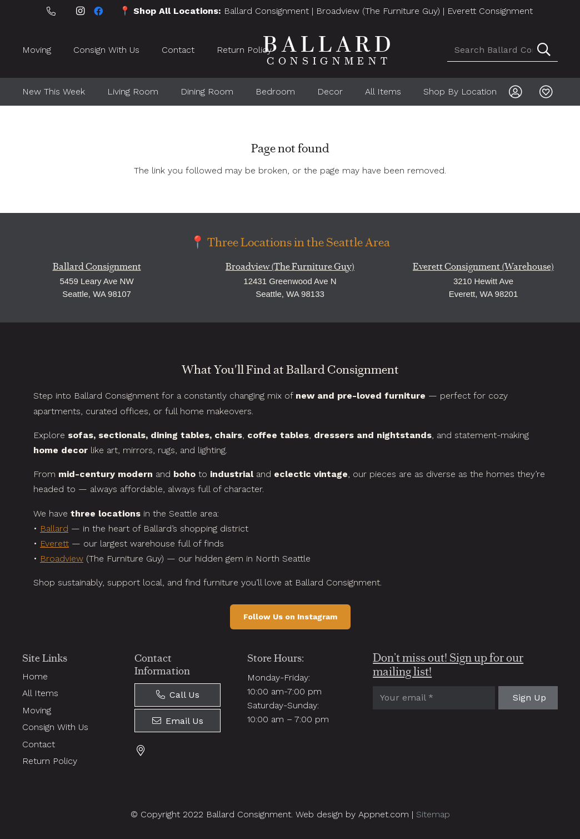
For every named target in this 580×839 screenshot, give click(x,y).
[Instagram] (80, 11)
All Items (40, 693)
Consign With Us (55, 727)
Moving (36, 710)
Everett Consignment (490, 11)
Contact (38, 744)
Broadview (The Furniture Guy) (378, 11)
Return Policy (49, 761)
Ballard (54, 528)
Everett (54, 543)
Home (35, 676)
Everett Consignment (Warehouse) (483, 266)
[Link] (518, 92)
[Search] (544, 50)
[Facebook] (98, 11)
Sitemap (433, 814)
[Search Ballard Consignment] (502, 50)
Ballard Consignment (266, 11)
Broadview (61, 558)
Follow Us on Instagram (290, 616)
